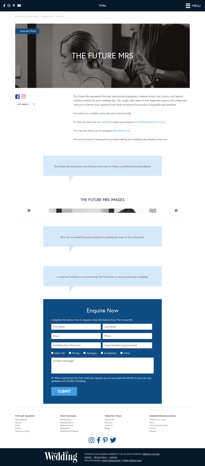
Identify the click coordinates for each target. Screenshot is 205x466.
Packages (91, 353)
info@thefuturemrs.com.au (151, 122)
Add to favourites (34, 104)
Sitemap (152, 431)
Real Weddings (21, 420)
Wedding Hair (47, 16)
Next (176, 210)
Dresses (18, 423)
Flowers (18, 428)
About (151, 423)
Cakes (17, 425)
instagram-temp (23, 96)
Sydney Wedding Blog (132, 461)
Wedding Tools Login (157, 420)
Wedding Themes (66, 425)
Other (126, 353)
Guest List (109, 423)
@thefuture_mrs (121, 130)
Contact (152, 428)
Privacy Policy (100, 457)
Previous (28, 210)
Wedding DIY (65, 428)
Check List (109, 425)
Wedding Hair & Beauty (69, 431)
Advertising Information (158, 425)
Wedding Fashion (66, 423)
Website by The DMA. (151, 454)
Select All (59, 353)
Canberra (60, 16)
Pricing (75, 353)
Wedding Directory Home (26, 16)
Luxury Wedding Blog (111, 461)
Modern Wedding (60, 457)
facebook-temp (17, 96)
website (105, 122)
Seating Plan (110, 420)
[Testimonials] (102, 166)
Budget (107, 428)
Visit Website (22, 105)
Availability (110, 353)
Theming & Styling (22, 431)
